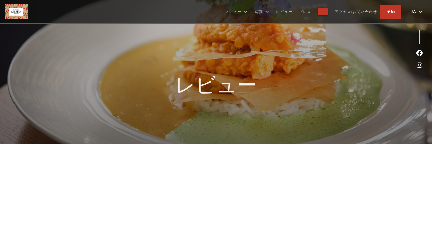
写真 (262, 11)
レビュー (284, 11)
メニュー (236, 11)
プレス (305, 11)
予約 (391, 11)
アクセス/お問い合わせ (356, 11)
